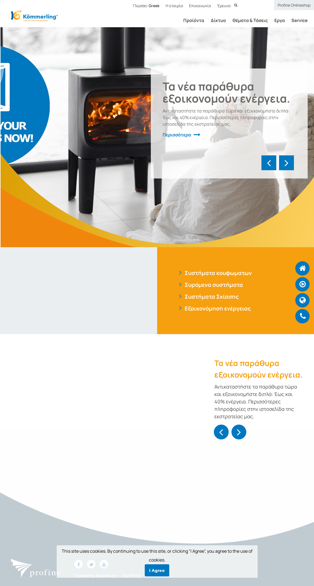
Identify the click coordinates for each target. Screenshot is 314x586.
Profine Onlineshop (294, 5)
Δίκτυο (215, 20)
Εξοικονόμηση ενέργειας (218, 308)
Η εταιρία (174, 5)
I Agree (157, 570)
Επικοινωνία (200, 5)
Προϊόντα (190, 20)
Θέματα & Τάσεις (247, 20)
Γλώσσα (146, 5)
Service (296, 20)
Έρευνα (224, 5)
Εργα (276, 20)
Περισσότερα (177, 135)
